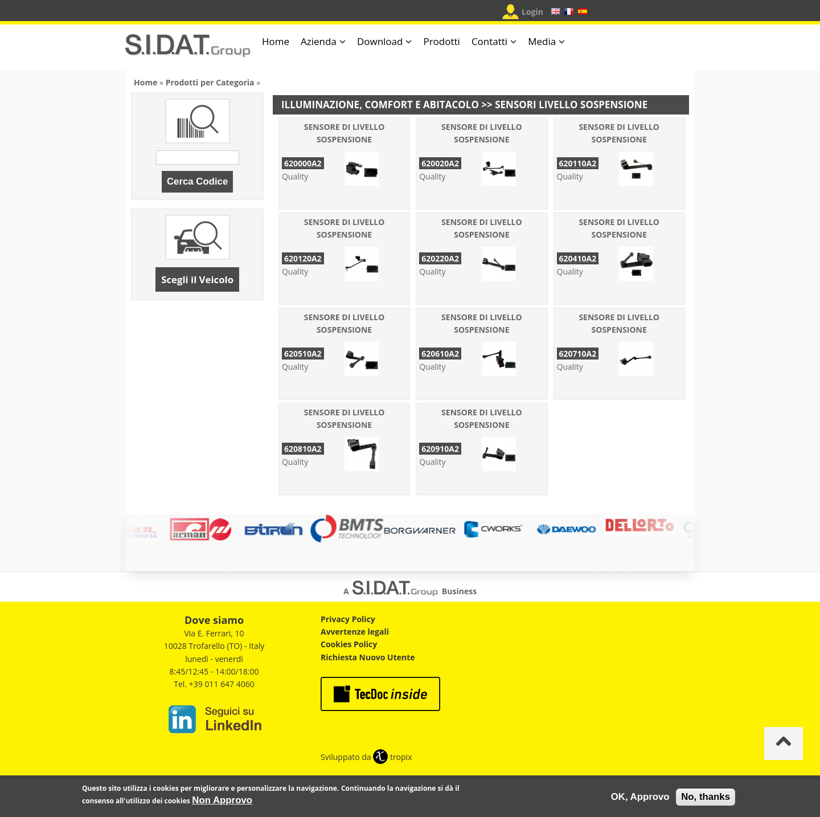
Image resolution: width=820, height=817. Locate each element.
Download (380, 41)
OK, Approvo (640, 796)
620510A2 (303, 353)
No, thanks (705, 796)
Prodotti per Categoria (210, 82)
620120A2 (303, 258)
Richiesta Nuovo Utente (368, 657)
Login (532, 11)
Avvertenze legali (355, 631)
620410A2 (578, 258)
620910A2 (440, 448)
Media (542, 41)
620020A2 (440, 163)
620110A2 (578, 163)
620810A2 (303, 448)
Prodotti (441, 41)
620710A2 (578, 353)
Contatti (489, 41)
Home (275, 41)
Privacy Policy (348, 619)
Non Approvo (222, 800)
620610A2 (440, 353)
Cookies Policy (349, 644)
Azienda (319, 41)
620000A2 (303, 163)
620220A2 (440, 258)
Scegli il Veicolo (197, 279)
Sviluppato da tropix (366, 756)
